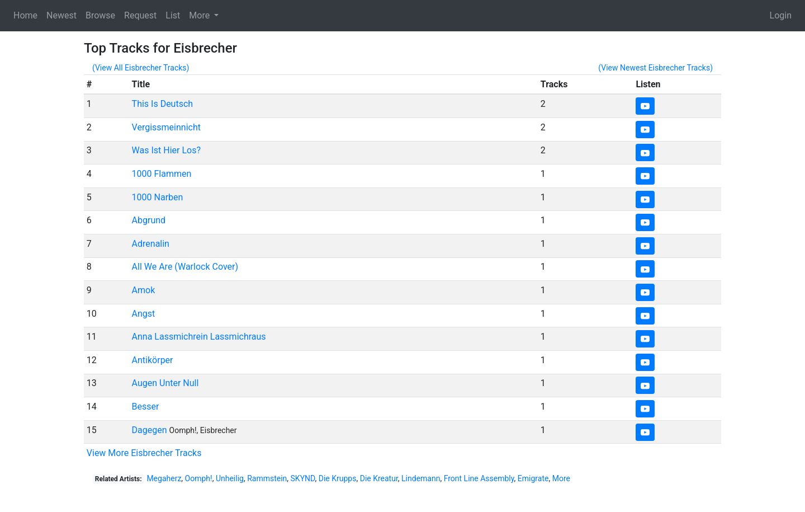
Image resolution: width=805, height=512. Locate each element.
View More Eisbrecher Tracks (144, 453)
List (172, 15)
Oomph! (198, 478)
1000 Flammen (162, 173)
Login (781, 15)
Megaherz (163, 478)
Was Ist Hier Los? (166, 150)
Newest (61, 15)
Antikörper (152, 360)
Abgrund (149, 220)
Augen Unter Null (165, 383)
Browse (100, 15)
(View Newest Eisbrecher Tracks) (655, 67)
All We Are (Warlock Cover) (185, 266)
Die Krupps (338, 478)
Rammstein (267, 478)
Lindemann (420, 478)
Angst (143, 313)
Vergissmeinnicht (166, 127)
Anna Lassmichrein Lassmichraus (199, 336)
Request (140, 15)
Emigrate (533, 478)
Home (25, 15)
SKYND (303, 478)
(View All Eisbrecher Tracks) (140, 67)
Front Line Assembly (479, 478)
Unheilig (230, 478)
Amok (143, 290)
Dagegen (149, 430)
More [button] (200, 15)
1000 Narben (157, 197)
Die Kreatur (379, 478)
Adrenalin (150, 243)
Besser (145, 406)
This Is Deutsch (162, 103)
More (561, 478)
